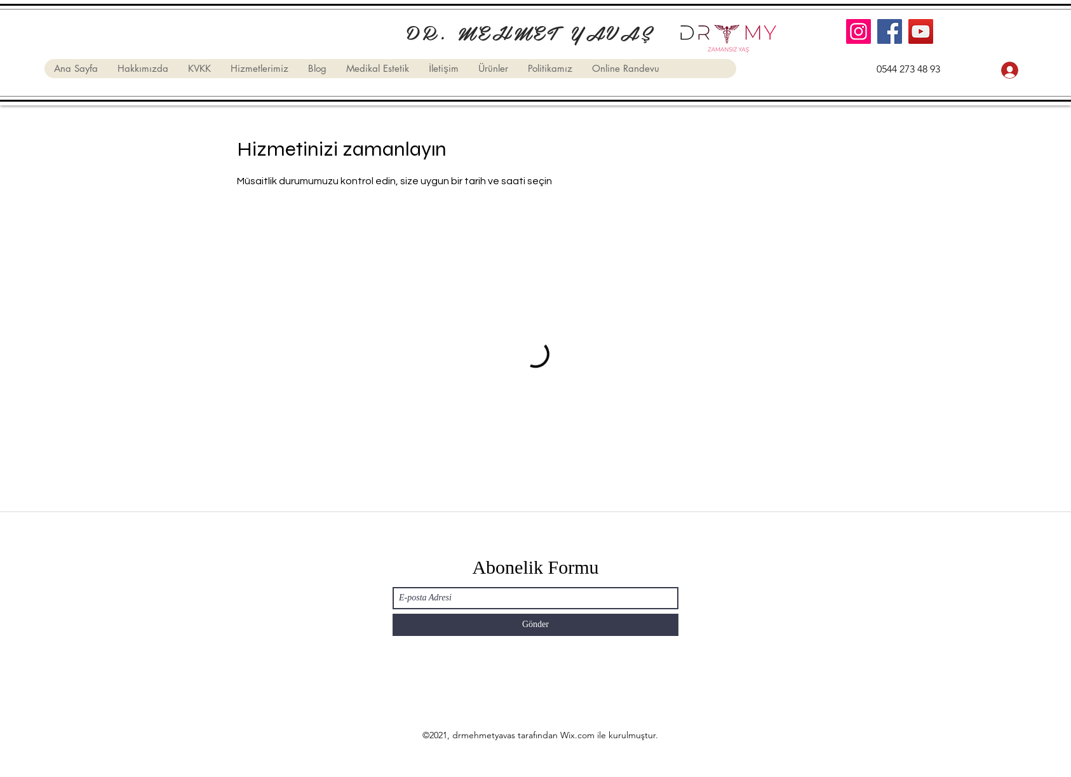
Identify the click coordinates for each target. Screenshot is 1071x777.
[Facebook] (889, 31)
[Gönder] (535, 625)
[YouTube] (920, 31)
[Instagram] (858, 31)
